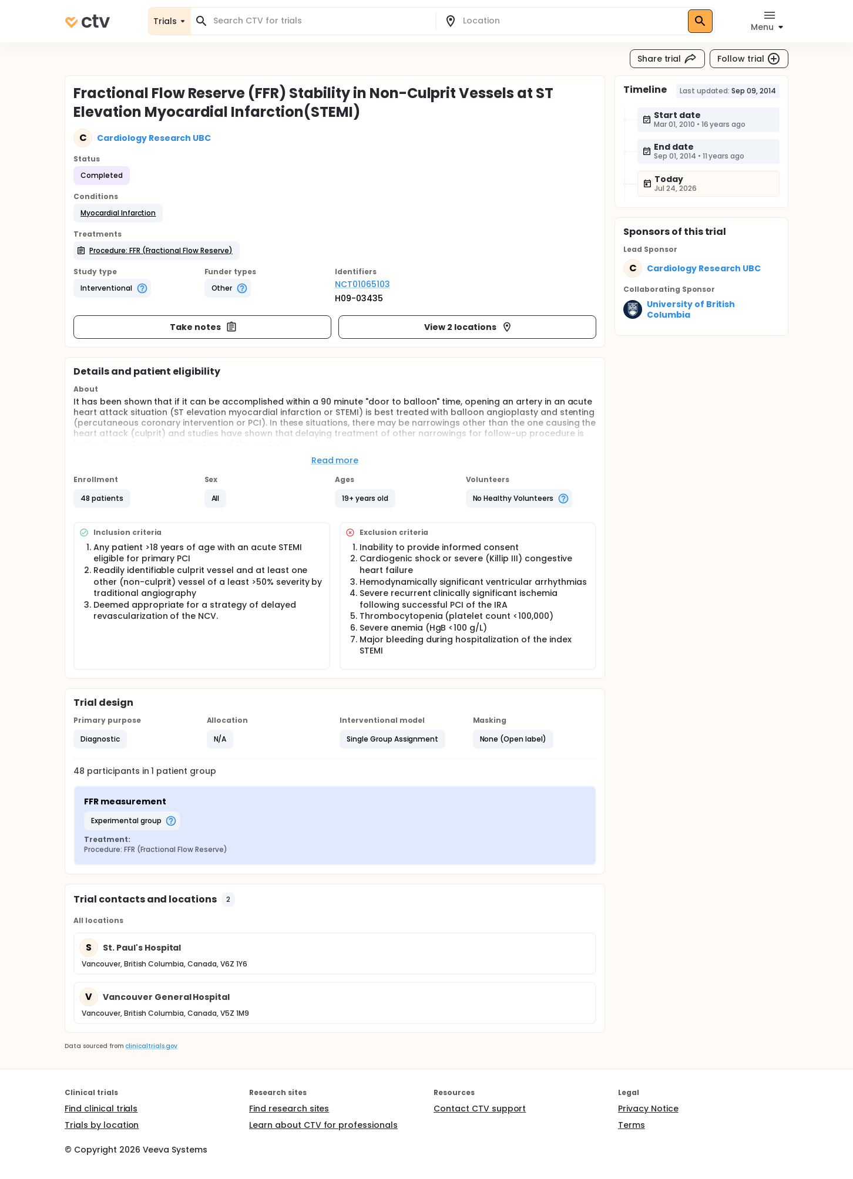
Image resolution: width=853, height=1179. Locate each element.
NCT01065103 (362, 284)
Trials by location (102, 1125)
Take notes (203, 327)
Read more (335, 460)
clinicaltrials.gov (151, 1046)
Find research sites (289, 1108)
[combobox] (320, 21)
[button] (118, 213)
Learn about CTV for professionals (323, 1125)
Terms (631, 1125)
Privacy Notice (648, 1108)
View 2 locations (468, 327)
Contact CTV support (480, 1108)
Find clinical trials (101, 1108)
